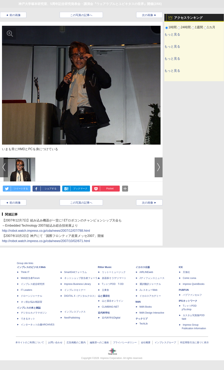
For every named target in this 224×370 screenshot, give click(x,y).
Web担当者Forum (30, 278)
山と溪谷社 (104, 296)
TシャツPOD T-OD (113, 284)
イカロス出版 (143, 267)
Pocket (110, 188)
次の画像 (147, 15)
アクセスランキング (188, 17)
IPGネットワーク (188, 300)
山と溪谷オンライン (112, 300)
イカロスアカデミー (150, 296)
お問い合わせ (55, 342)
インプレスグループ (165, 342)
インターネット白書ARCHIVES (37, 324)
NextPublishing (72, 317)
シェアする (50, 188)
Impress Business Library (77, 284)
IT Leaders (26, 290)
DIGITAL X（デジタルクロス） (80, 296)
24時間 (186, 27)
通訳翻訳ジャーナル (150, 284)
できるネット (28, 318)
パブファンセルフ (192, 295)
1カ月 (211, 27)
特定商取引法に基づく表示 (194, 342)
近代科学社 (104, 312)
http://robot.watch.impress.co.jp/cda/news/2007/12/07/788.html (46, 230)
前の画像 (15, 15)
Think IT (25, 272)
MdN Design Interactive (152, 312)
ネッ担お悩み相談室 (31, 301)
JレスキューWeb (148, 290)
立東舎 (105, 290)
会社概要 (145, 342)
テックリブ (141, 318)
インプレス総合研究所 (33, 284)
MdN (138, 301)
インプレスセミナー (75, 290)
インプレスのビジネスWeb (31, 267)
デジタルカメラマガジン (34, 312)
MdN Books (146, 306)
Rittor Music (105, 267)
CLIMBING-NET (110, 306)
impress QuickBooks (193, 284)
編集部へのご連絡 (99, 342)
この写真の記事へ (81, 15)
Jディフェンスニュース (152, 278)
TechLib (144, 323)
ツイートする (21, 188)
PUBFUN (184, 290)
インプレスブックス (75, 311)
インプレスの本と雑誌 (29, 307)
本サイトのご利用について (29, 342)
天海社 (186, 272)
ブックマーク (80, 188)
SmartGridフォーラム (75, 272)
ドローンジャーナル (31, 296)
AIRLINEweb (146, 272)
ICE (181, 267)
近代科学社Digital (111, 317)
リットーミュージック (114, 272)
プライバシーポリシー (125, 342)
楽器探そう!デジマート (114, 278)
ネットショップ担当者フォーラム (82, 278)
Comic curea (189, 278)
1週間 (199, 27)
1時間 (172, 27)
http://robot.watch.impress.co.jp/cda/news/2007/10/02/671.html (46, 241)
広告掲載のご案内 (76, 342)
